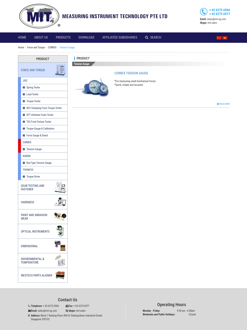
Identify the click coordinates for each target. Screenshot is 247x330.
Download (86, 37)
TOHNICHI (28, 169)
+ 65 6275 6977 (219, 14)
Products (63, 37)
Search (155, 37)
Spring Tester (33, 87)
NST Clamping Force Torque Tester (44, 108)
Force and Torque (36, 47)
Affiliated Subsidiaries (119, 37)
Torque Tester (33, 101)
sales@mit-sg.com (216, 19)
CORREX (52, 47)
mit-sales (212, 22)
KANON (26, 156)
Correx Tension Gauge (131, 73)
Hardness (27, 202)
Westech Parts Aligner (36, 275)
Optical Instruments (35, 231)
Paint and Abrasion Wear (34, 216)
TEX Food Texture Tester (38, 121)
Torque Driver (33, 176)
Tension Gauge (34, 149)
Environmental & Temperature (32, 260)
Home (22, 37)
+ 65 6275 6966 (219, 10)
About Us (41, 37)
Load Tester (32, 94)
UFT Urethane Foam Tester (40, 114)
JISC (25, 80)
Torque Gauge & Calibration (40, 128)
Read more (223, 104)
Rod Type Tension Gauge (38, 162)
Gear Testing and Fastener (32, 187)
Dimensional (29, 246)
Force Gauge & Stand (37, 135)
